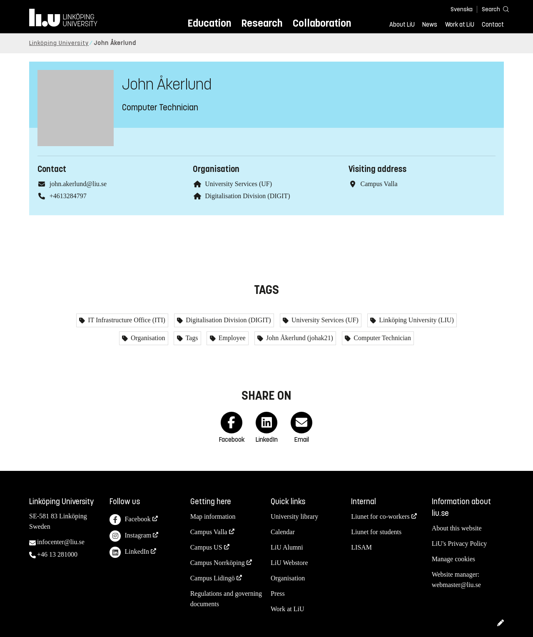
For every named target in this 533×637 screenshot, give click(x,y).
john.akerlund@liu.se (78, 183)
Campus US (206, 547)
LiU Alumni (287, 547)
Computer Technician (381, 337)
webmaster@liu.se (456, 584)
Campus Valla (208, 531)
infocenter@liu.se (61, 541)
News (429, 24)
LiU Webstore (289, 562)
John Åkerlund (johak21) (298, 337)
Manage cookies (453, 558)
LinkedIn (129, 552)
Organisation (147, 337)
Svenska (462, 9)
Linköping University (59, 43)
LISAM (361, 547)
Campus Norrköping (217, 562)
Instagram (130, 536)
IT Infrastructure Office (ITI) (125, 319)
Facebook (130, 519)
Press (278, 593)
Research (261, 23)
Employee (231, 337)
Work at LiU (459, 24)
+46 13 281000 (57, 554)
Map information (213, 516)
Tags (191, 337)
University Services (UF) (238, 183)
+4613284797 (68, 195)
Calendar (283, 531)
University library (294, 516)
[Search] (491, 9)
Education (209, 23)
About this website (457, 528)
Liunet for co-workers (380, 516)
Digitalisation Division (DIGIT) (247, 195)
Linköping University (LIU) (415, 319)
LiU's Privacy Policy (459, 543)
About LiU (402, 24)
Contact (493, 24)
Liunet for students (376, 531)
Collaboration (322, 23)
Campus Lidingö (212, 578)
